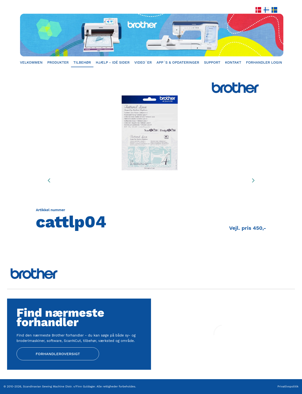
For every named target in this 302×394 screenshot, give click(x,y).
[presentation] (49, 180)
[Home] (151, 35)
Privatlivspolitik (287, 386)
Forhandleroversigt (58, 354)
